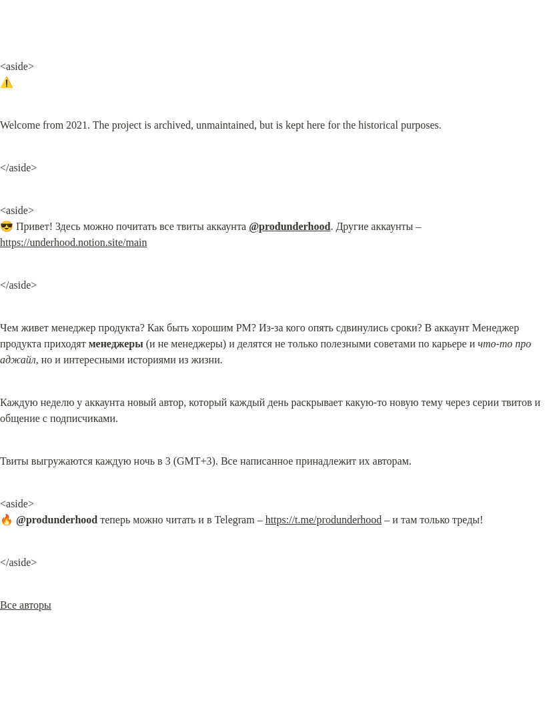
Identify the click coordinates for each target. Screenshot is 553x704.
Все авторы (25, 605)
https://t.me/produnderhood (323, 519)
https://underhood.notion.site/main (73, 242)
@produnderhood (289, 226)
